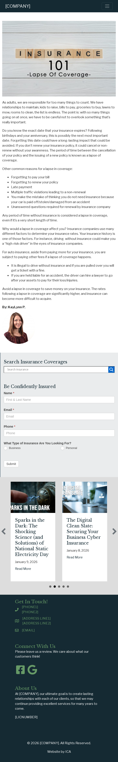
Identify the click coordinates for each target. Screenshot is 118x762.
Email (9, 410)
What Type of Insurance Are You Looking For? (37, 443)
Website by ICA (59, 752)
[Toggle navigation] (107, 6)
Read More (36, 569)
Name (9, 393)
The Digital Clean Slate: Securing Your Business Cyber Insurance (97, 532)
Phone (9, 426)
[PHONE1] (30, 607)
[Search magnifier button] (111, 369)
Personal (69, 448)
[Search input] (57, 369)
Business (12, 448)
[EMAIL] (28, 630)
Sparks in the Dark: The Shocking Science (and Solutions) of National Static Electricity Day (45, 537)
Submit (11, 464)
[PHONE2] (30, 612)
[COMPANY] (17, 6)
